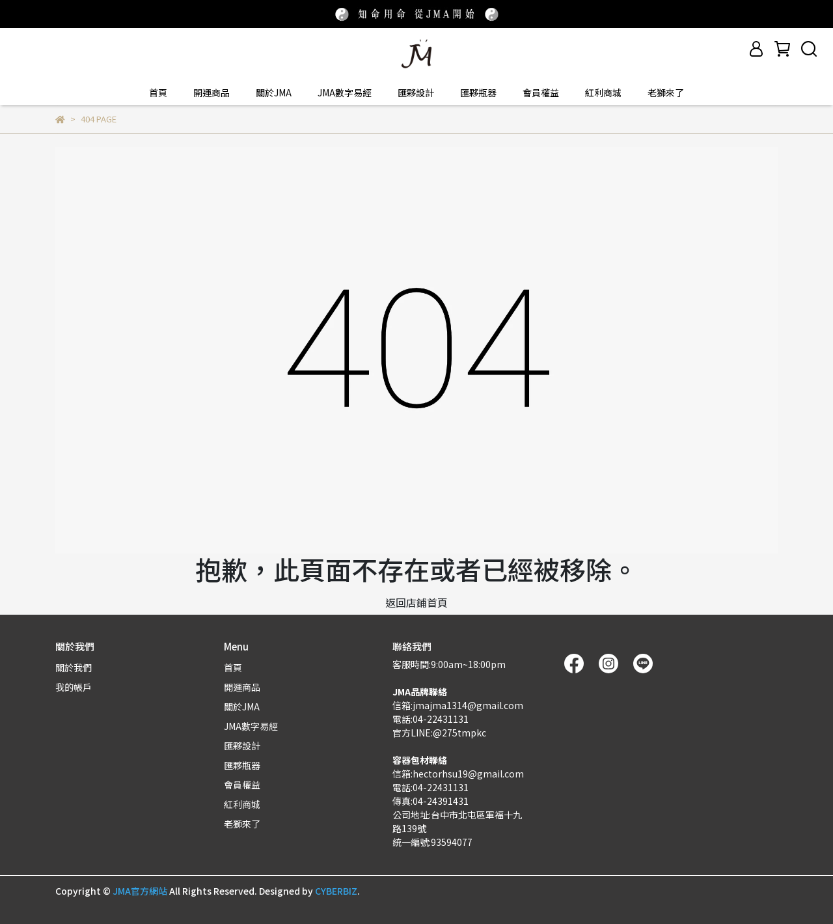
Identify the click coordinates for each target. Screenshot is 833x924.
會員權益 (541, 92)
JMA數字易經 (345, 92)
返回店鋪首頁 (416, 602)
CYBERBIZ (336, 890)
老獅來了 (666, 92)
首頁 (158, 92)
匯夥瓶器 (478, 92)
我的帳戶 (73, 686)
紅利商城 (603, 92)
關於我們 (73, 667)
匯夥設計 (416, 92)
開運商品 (211, 92)
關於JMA (274, 92)
